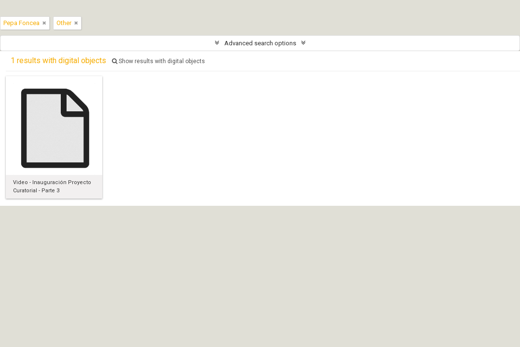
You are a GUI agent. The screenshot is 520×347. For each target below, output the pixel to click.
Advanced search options (260, 43)
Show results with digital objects (158, 61)
